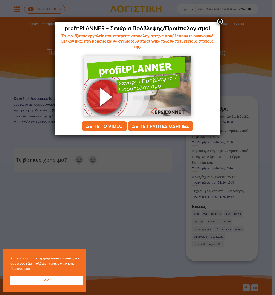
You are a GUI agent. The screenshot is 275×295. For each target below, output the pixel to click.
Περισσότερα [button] (20, 268)
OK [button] (46, 280)
